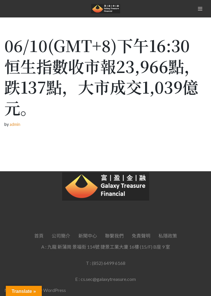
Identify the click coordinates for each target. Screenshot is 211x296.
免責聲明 (141, 235)
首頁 (39, 235)
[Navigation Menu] (200, 8)
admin (15, 124)
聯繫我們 (114, 235)
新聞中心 (87, 235)
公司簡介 (61, 235)
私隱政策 (167, 235)
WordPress (54, 290)
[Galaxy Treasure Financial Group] (105, 8)
